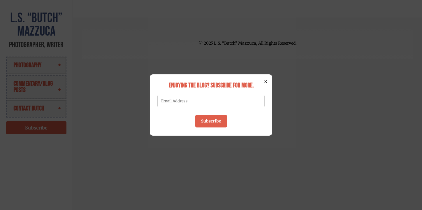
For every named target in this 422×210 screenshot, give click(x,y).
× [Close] (266, 81)
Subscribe (211, 121)
